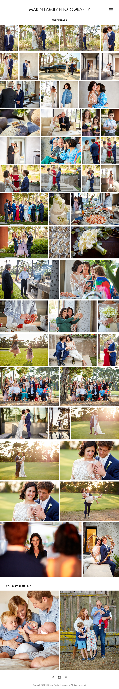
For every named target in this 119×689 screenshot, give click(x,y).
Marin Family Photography (59, 9)
